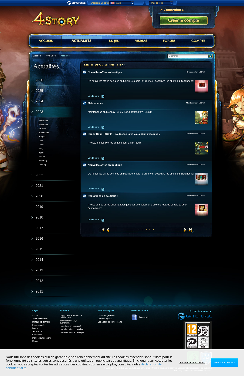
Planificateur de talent (41, 338)
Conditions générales (106, 315)
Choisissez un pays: (99, 3)
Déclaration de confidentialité (110, 322)
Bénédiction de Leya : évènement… (69, 322)
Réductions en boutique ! (103, 196)
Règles (35, 341)
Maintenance (95, 103)
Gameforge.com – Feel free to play (77, 3)
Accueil (35, 315)
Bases (35, 328)
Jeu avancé (37, 331)
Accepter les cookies (224, 362)
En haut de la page (198, 311)
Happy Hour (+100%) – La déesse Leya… (71, 316)
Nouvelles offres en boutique (105, 72)
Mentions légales (105, 319)
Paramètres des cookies (192, 362)
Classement (37, 335)
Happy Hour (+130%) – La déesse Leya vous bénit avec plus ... (124, 134)
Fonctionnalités (38, 325)
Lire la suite (93, 96)
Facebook (144, 317)
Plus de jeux (162, 3)
